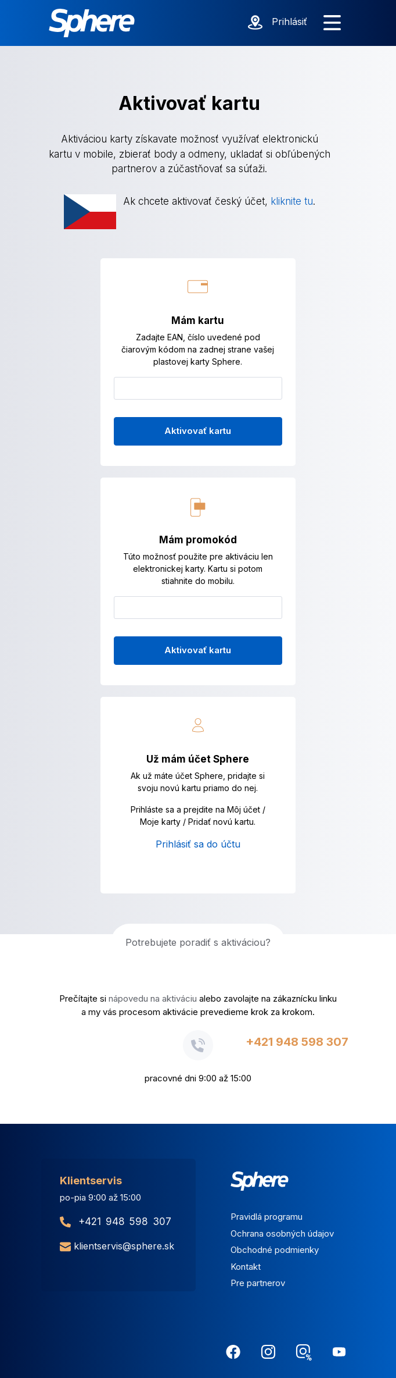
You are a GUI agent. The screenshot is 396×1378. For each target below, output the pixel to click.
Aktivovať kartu (197, 430)
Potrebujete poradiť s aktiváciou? (198, 942)
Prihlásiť (289, 21)
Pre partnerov (258, 1282)
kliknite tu (292, 201)
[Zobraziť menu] (332, 23)
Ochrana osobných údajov (282, 1233)
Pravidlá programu (267, 1216)
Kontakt (246, 1266)
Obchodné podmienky (275, 1249)
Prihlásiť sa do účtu (198, 844)
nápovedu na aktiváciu (153, 998)
